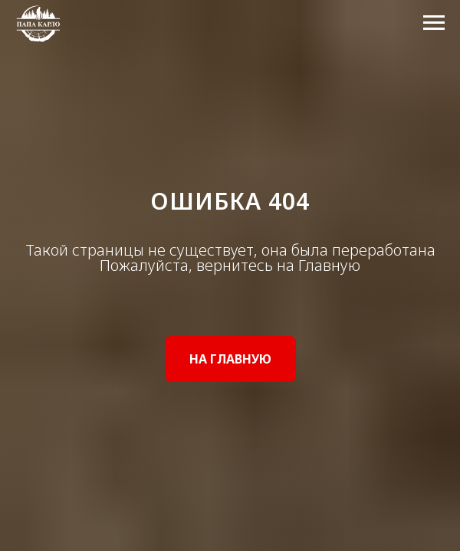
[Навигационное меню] (434, 23)
